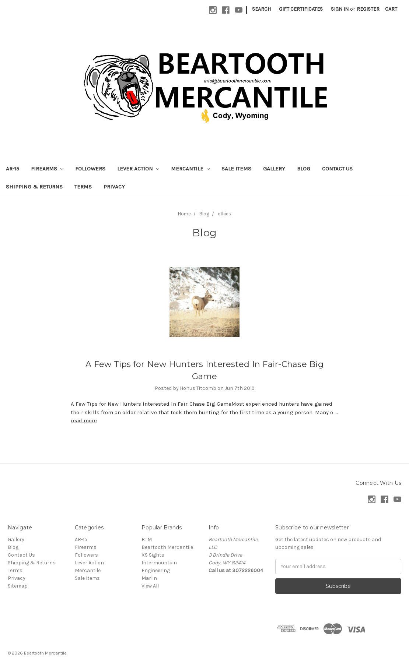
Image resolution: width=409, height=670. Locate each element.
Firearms (47, 168)
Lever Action (138, 168)
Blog (303, 168)
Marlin (149, 578)
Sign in (340, 9)
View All (150, 586)
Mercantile (190, 168)
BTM (146, 539)
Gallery (274, 168)
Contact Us (337, 168)
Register (368, 9)
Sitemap (18, 586)
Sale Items (236, 168)
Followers (90, 168)
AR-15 (12, 168)
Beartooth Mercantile (167, 547)
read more (84, 420)
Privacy (114, 186)
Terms (83, 186)
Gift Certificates (301, 9)
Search (261, 9)
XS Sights (152, 555)
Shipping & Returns (34, 186)
